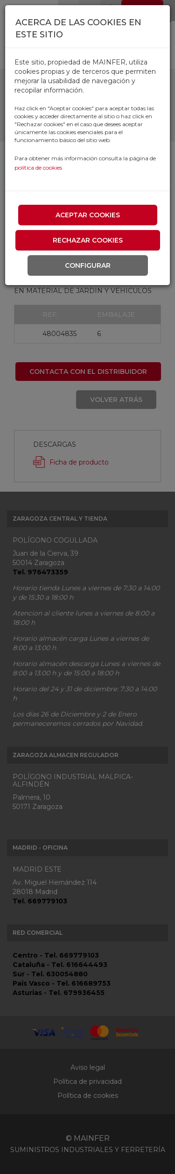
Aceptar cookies (88, 215)
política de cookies (38, 167)
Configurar (88, 265)
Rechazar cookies (88, 240)
